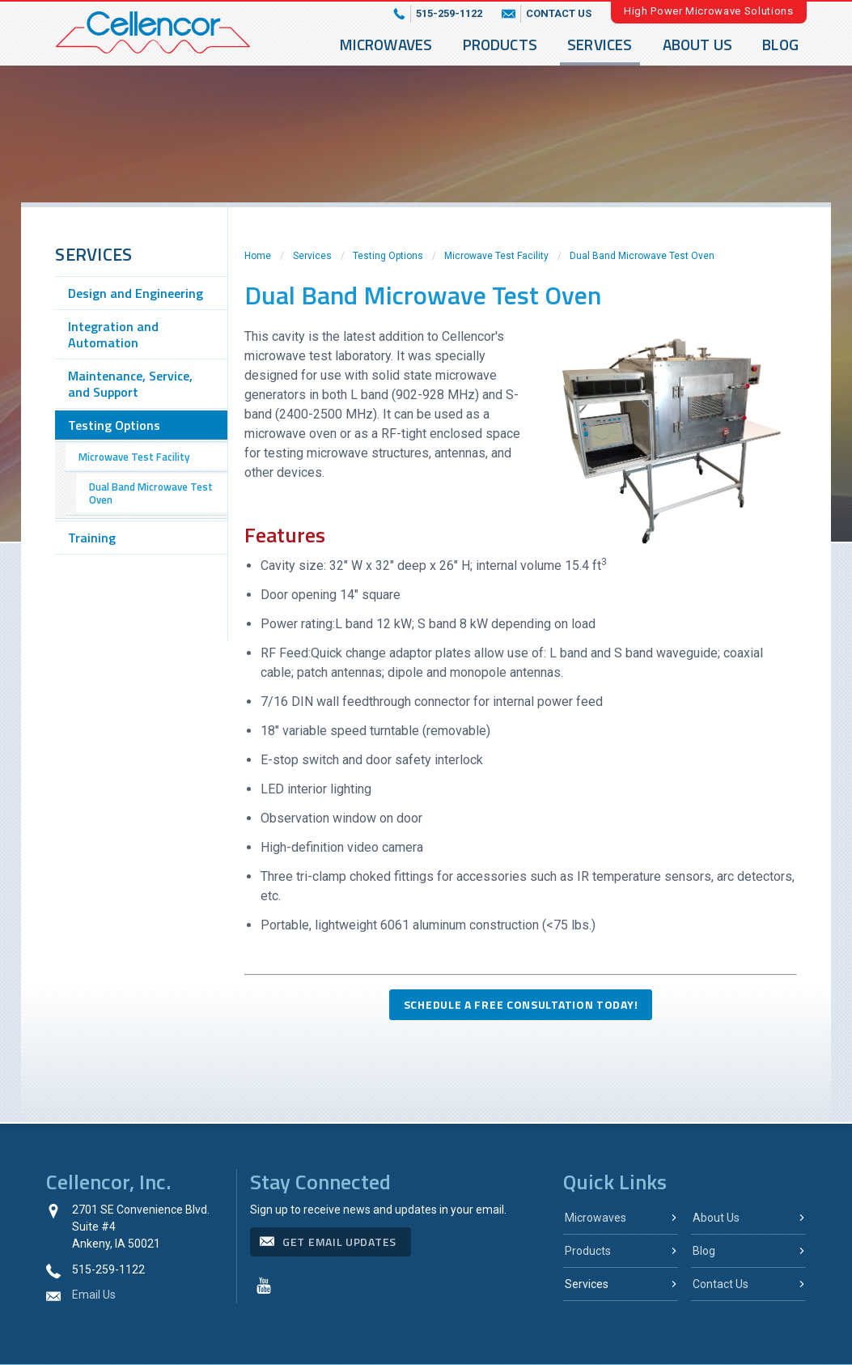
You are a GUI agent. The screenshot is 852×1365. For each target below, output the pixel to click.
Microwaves (386, 44)
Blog (780, 44)
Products (500, 44)
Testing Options (388, 256)
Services (600, 44)
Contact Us (720, 1284)
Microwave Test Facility (496, 256)
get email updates (339, 1241)
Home (257, 256)
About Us (698, 44)
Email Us (94, 1294)
